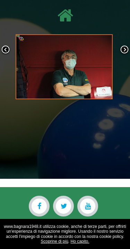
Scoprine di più (54, 241)
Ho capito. (80, 241)
